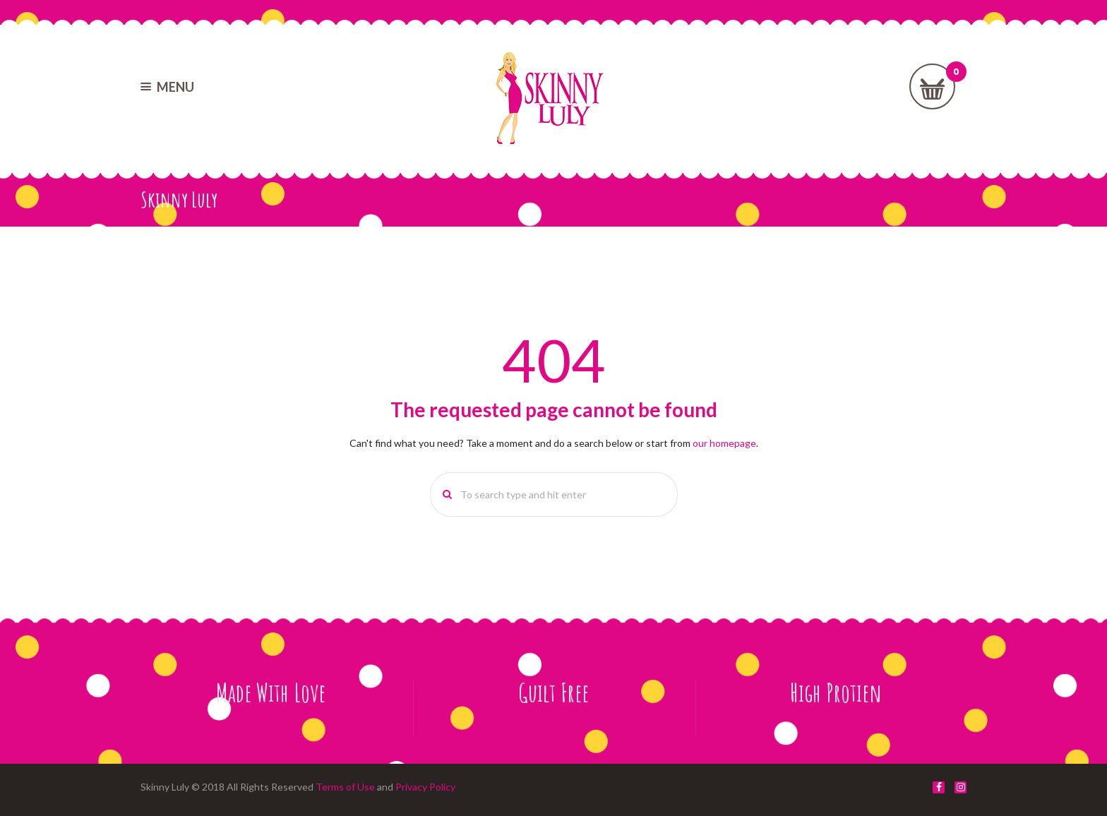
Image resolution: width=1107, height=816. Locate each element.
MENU (175, 87)
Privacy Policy (425, 787)
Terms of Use (345, 787)
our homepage (724, 443)
